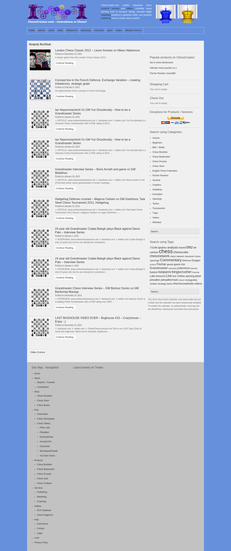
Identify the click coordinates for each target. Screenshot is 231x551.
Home (32, 30)
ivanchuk (172, 268)
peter (198, 275)
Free (60, 30)
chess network (177, 256)
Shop (51, 30)
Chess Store (158, 166)
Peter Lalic (45, 427)
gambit (170, 264)
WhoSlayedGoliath (49, 451)
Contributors (43, 387)
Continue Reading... (65, 63)
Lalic (152, 275)
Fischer (161, 264)
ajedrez (162, 247)
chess (166, 251)
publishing (106, 18)
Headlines (157, 189)
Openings (157, 199)
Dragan (196, 260)
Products (72, 30)
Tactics (155, 203)
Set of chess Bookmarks (161, 62)
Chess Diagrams (45, 515)
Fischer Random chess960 (163, 73)
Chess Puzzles (159, 161)
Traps (155, 213)
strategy (162, 283)
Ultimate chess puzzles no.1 (163, 68)
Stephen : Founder (46, 382)
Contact (40, 528)
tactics (170, 284)
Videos (155, 217)
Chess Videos (43, 423)
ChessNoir (45, 446)
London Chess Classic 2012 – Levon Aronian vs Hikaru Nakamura (97, 50)
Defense (186, 260)
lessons (160, 275)
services (115, 8)
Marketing (42, 497)
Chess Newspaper (46, 418)
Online (181, 275)
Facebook (201, 30)
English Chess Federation (164, 171)
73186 (153, 247)
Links (119, 30)
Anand (182, 247)
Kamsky (193, 268)
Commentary (171, 260)
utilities (130, 8)
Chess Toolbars (44, 483)
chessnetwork (159, 256)
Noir (174, 276)
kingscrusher (182, 272)
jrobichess (183, 268)
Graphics (156, 185)
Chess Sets (42, 478)
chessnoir (189, 256)
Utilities (99, 30)
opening (190, 276)
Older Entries (37, 352)
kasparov (164, 272)
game (177, 264)
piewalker (155, 280)
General (156, 180)
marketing (106, 15)
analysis (172, 247)
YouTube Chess (47, 455)
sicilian (153, 283)
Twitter (197, 30)
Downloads (42, 414)
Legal (39, 533)
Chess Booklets (159, 152)
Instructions (42, 524)
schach (181, 280)
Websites (156, 222)
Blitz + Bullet (158, 147)
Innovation (157, 194)
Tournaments (158, 208)
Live (169, 276)
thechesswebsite (183, 283)
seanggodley (191, 280)
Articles (156, 138)
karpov (154, 272)
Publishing (42, 492)
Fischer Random (160, 175)
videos (198, 283)
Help (109, 30)
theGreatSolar (46, 437)
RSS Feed (192, 30)
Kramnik (195, 272)
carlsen (154, 252)
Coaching (41, 501)
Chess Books (43, 405)
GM (183, 264)
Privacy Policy (133, 30)
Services (86, 30)
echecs (153, 264)
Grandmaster (159, 268)
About (41, 30)
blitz (190, 247)
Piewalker (44, 432)
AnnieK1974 (45, 441)
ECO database (44, 510)
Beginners (157, 142)
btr (195, 247)
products (105, 8)
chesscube (180, 252)
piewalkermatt (169, 279)
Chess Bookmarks (161, 156)
